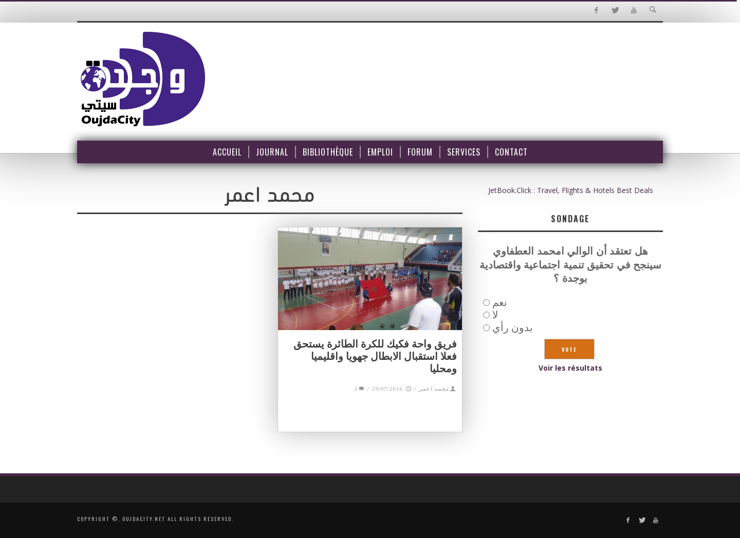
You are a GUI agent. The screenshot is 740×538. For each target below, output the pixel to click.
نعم (499, 302)
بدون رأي (512, 327)
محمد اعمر (434, 389)
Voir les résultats (570, 368)
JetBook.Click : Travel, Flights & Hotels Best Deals (570, 190)
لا (495, 314)
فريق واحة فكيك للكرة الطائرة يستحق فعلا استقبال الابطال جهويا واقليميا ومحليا (375, 356)
